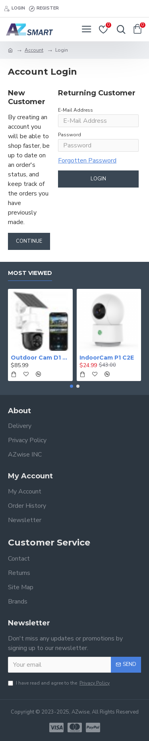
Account (34, 50)
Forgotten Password (87, 160)
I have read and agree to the (59, 683)
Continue (29, 241)
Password (69, 135)
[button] (71, 386)
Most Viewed (30, 273)
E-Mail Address (75, 110)
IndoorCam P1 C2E (106, 357)
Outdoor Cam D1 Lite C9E (40, 357)
